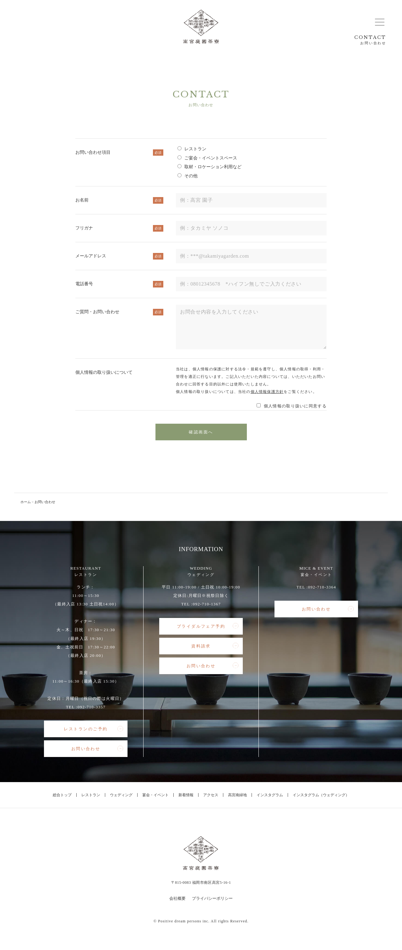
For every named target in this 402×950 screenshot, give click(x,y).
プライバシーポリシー (212, 898)
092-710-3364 (322, 587)
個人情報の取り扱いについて (104, 372)
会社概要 (177, 898)
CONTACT (370, 40)
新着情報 (185, 795)
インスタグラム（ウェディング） (321, 795)
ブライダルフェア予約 (207, 626)
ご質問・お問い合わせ (119, 312)
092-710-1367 (207, 604)
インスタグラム (270, 795)
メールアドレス (119, 256)
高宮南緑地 (237, 795)
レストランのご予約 (93, 729)
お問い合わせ (97, 749)
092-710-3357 (92, 707)
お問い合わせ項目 (119, 152)
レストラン (90, 795)
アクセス (210, 795)
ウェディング (121, 795)
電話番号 (119, 284)
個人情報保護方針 (267, 391)
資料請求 (214, 646)
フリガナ (119, 228)
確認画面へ (201, 432)
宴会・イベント (155, 795)
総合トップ (62, 795)
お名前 (119, 200)
